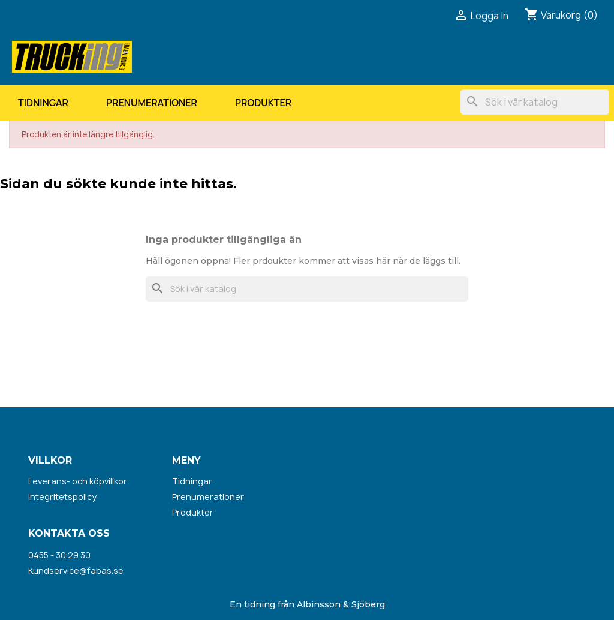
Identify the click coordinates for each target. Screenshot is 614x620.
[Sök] (534, 102)
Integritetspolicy (62, 496)
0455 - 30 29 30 (59, 555)
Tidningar (43, 102)
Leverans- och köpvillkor (77, 481)
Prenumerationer (151, 102)
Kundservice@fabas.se (76, 570)
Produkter (263, 102)
